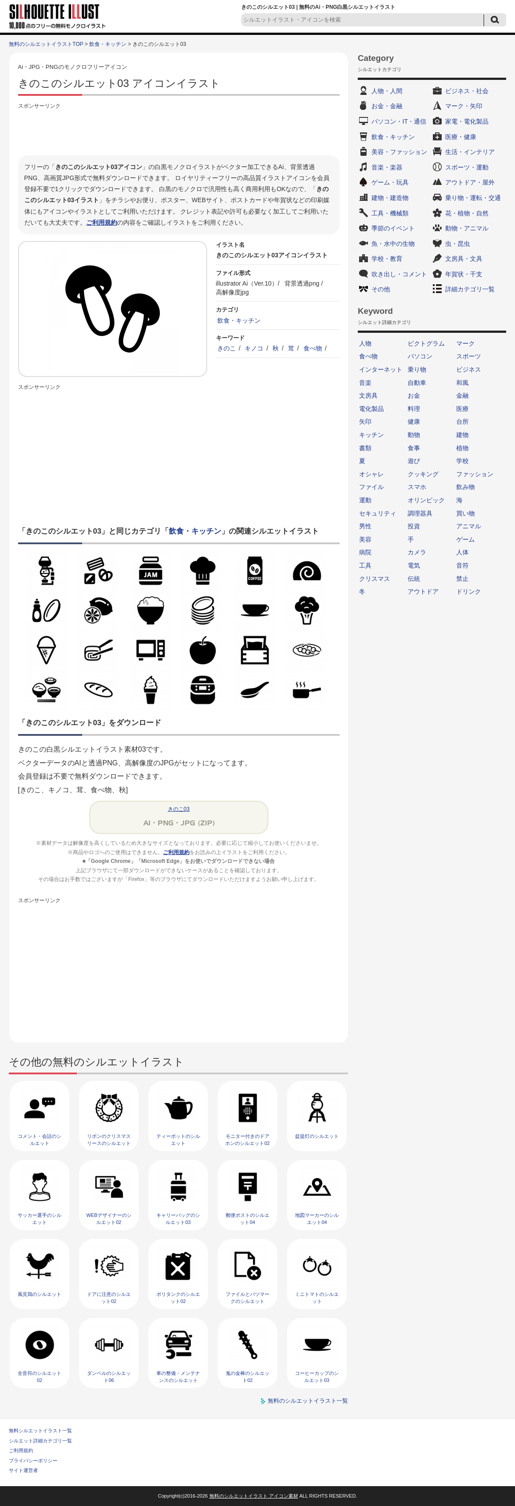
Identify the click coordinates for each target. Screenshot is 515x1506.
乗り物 (417, 369)
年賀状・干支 (463, 274)
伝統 (414, 578)
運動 (365, 500)
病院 (365, 552)
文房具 (368, 395)
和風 (462, 382)
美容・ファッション (399, 151)
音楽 (365, 382)
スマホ (417, 486)
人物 (365, 343)
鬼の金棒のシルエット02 (247, 1376)
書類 (365, 448)
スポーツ (468, 356)
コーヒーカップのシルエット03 (317, 1376)
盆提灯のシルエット (317, 1136)
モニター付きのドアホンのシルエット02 (247, 1139)
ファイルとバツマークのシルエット (247, 1297)
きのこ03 (179, 809)
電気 (414, 565)
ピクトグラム (426, 343)
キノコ (254, 348)
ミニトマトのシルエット (317, 1297)
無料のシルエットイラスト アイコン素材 (253, 1495)
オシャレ (371, 474)
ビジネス (468, 369)
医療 (462, 408)
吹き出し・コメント (399, 274)
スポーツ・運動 (466, 167)
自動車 (417, 382)
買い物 (465, 513)
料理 (414, 408)
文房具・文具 (463, 258)
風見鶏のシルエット (39, 1294)
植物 (462, 448)
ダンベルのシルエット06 (109, 1376)
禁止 (462, 578)
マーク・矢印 (463, 105)
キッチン (371, 434)
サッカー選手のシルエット (39, 1218)
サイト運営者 (23, 1470)
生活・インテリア (470, 151)
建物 (462, 434)
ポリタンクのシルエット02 (178, 1297)
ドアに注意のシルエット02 (109, 1297)
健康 (414, 421)
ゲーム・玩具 (390, 182)
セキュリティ (377, 513)
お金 (414, 395)
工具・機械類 (390, 213)
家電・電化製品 (466, 121)
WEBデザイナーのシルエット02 (108, 1218)
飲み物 (465, 486)
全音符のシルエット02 (39, 1376)
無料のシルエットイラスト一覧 (308, 1400)
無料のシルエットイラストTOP (46, 44)
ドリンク (468, 591)
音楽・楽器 (386, 167)
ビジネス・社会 (466, 90)
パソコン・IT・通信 (398, 121)
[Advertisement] (179, 131)
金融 (462, 395)
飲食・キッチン (107, 44)
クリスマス (374, 578)
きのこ (226, 348)
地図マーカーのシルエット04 (317, 1218)
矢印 (365, 421)
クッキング (423, 474)
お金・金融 (386, 105)
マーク (465, 343)
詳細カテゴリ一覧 (470, 289)
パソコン (420, 356)
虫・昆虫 (457, 243)
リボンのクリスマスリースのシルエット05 (109, 1142)
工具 (365, 565)
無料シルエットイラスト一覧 (40, 1430)
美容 (365, 539)
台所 (462, 421)
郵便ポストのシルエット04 (247, 1218)
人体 (462, 552)
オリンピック (426, 500)
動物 (414, 434)
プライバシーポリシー (33, 1460)
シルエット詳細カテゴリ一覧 (40, 1440)
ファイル (371, 486)
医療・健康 (460, 136)
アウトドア (423, 591)
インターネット (380, 369)
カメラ (417, 552)
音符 (462, 565)
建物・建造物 (390, 197)
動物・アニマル (466, 228)
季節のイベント (393, 228)
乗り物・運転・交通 (473, 197)
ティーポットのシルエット (178, 1139)
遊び (414, 460)
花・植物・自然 (466, 213)
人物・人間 (386, 90)
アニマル (468, 526)
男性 (365, 526)
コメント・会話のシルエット (39, 1139)
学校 (462, 460)
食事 (414, 448)
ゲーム (465, 539)
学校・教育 (386, 258)
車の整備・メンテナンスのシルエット (178, 1376)
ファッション (474, 474)
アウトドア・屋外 (470, 182)
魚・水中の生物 (393, 243)
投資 (414, 526)
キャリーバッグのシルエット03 (178, 1218)
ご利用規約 (101, 222)
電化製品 (371, 408)
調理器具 (420, 513)
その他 (380, 289)
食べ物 (312, 348)
